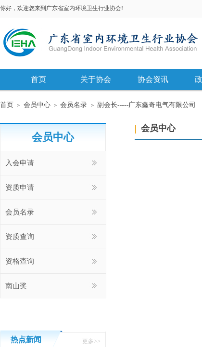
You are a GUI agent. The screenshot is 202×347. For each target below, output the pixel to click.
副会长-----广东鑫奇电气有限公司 (146, 104)
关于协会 (95, 79)
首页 (38, 79)
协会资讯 (153, 79)
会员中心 (37, 104)
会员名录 (73, 104)
